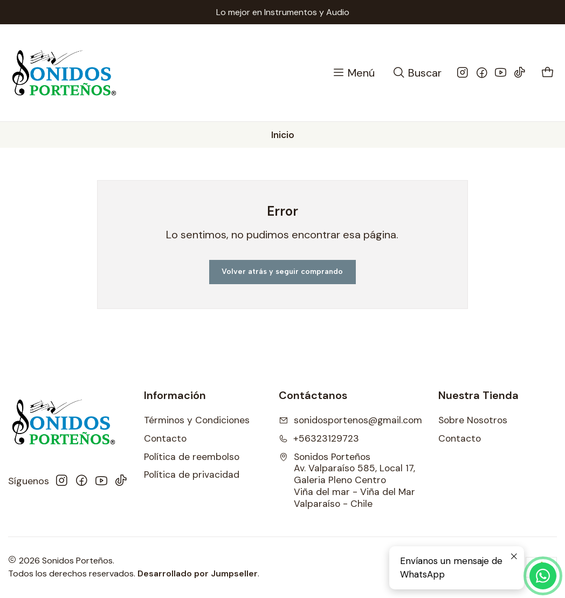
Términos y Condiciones (197, 420)
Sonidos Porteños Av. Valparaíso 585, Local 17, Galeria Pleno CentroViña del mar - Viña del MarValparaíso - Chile (347, 480)
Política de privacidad (191, 474)
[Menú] (353, 73)
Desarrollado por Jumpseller (197, 573)
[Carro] (548, 73)
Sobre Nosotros (472, 420)
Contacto (165, 438)
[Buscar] (416, 73)
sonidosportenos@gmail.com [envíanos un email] (350, 420)
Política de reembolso (191, 457)
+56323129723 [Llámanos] (319, 438)
